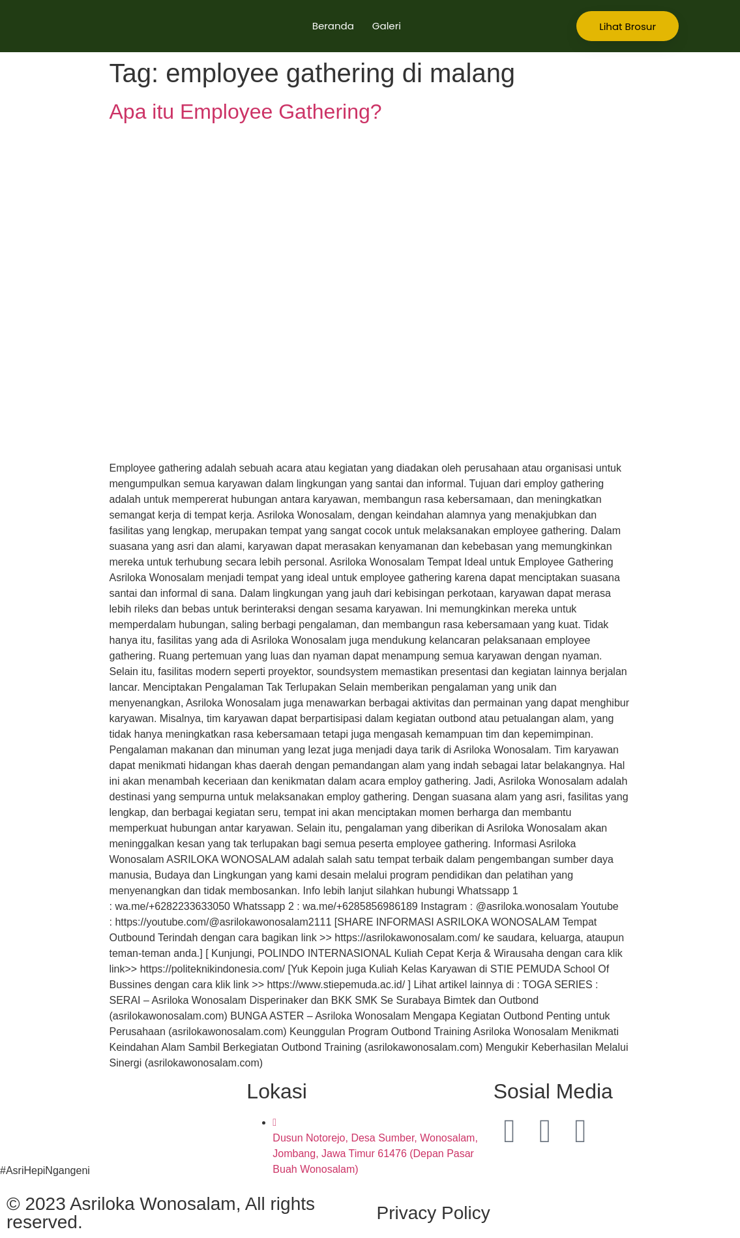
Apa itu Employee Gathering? (246, 111)
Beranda (333, 26)
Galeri (386, 26)
